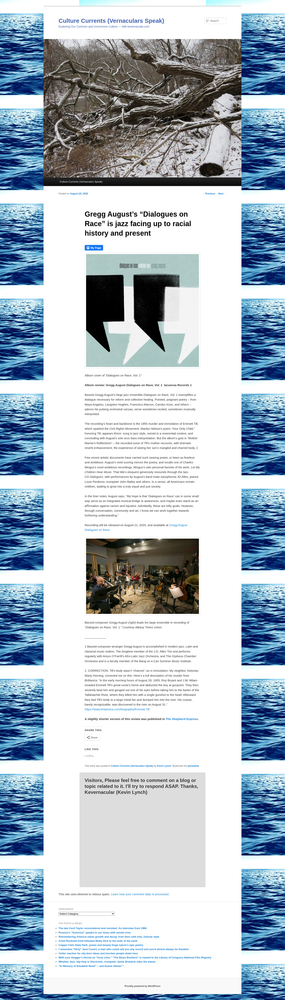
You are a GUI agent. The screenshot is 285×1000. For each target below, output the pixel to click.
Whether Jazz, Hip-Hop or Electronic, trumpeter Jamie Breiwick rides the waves (107, 961)
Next (222, 193)
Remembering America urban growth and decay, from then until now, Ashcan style (109, 936)
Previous (208, 193)
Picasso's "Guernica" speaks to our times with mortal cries (95, 932)
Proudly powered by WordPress (142, 986)
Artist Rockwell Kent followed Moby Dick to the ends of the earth (98, 940)
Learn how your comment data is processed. (140, 894)
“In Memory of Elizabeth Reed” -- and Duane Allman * (91, 966)
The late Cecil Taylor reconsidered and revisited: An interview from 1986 (102, 928)
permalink (193, 766)
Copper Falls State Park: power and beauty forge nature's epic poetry (101, 945)
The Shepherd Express (182, 719)
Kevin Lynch (164, 766)
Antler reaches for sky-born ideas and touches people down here (98, 953)
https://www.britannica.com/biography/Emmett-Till (117, 709)
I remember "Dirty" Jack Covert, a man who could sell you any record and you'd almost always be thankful (124, 949)
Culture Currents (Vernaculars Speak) (111, 20)
